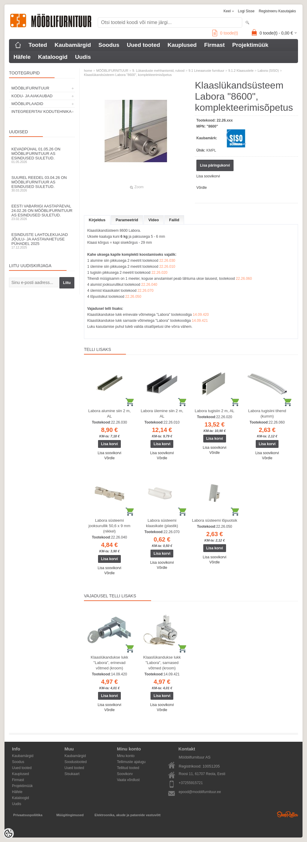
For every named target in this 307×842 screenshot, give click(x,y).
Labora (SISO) (268, 70)
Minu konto (126, 756)
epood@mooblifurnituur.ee (200, 792)
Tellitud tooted (128, 768)
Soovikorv (125, 774)
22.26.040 (149, 284)
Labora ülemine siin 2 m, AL (162, 413)
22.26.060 (244, 278)
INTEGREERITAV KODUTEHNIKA (41, 111)
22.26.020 (159, 272)
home (88, 70)
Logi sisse (246, 11)
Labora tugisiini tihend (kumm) (267, 413)
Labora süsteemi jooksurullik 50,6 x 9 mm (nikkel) (109, 525)
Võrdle (201, 188)
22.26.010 (167, 266)
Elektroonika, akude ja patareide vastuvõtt (127, 815)
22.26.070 (145, 290)
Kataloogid (52, 57)
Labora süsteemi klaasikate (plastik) (162, 523)
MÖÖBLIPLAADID (27, 103)
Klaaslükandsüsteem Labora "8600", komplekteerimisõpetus (128, 75)
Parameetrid (127, 220)
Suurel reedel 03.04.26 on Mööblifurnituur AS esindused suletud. (42, 183)
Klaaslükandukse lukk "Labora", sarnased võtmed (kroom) (162, 662)
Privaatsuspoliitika (27, 815)
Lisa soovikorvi (208, 176)
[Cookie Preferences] (8, 833)
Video (153, 220)
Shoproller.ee (287, 814)
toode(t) (225, 33)
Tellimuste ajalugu (131, 762)
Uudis (83, 57)
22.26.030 (167, 260)
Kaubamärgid (73, 45)
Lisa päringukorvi (215, 165)
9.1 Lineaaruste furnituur (206, 70)
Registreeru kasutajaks (277, 11)
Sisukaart (71, 774)
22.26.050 (133, 296)
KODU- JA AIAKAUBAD (31, 96)
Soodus (108, 45)
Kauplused (182, 45)
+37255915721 (191, 783)
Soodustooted (75, 762)
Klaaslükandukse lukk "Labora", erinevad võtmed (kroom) (109, 662)
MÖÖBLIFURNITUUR (30, 88)
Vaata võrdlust (128, 780)
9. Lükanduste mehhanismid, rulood (158, 70)
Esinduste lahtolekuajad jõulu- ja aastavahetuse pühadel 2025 (42, 240)
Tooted (37, 45)
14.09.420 (201, 314)
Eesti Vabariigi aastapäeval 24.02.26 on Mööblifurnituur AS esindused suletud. (42, 212)
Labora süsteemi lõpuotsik (214, 520)
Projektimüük (250, 45)
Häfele (22, 57)
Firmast (214, 45)
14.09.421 (200, 320)
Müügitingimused (70, 815)
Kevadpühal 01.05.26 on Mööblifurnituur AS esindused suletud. (42, 155)
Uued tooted (143, 45)
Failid (174, 220)
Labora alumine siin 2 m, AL (109, 413)
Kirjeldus (97, 220)
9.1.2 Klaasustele (240, 70)
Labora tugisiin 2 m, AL (214, 411)
